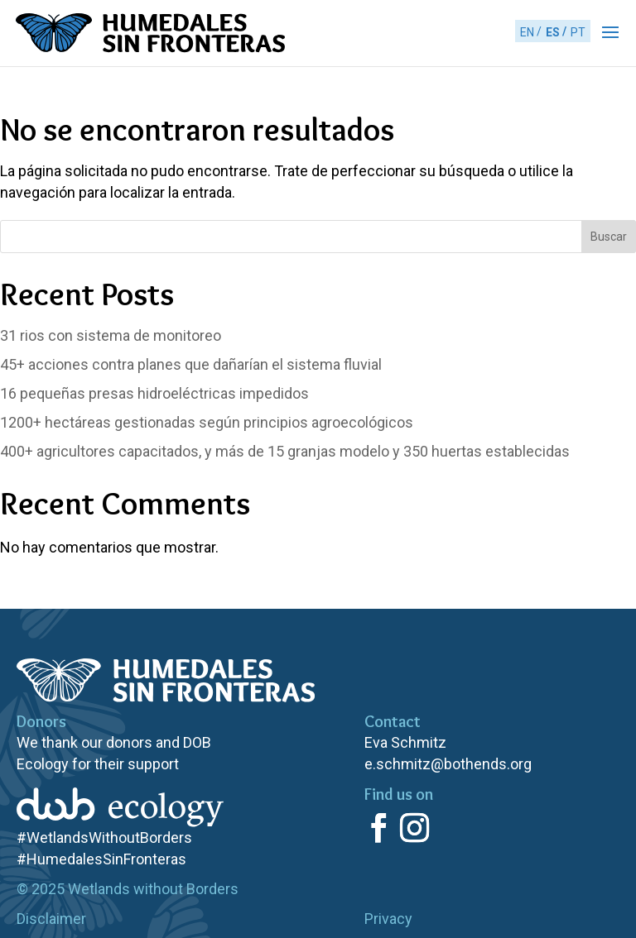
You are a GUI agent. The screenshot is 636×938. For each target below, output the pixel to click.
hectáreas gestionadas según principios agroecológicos (206, 422)
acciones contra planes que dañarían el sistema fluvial (191, 364)
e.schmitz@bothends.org (448, 764)
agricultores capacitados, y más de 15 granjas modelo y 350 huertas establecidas (285, 451)
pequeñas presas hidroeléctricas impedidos (154, 393)
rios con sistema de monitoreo (110, 335)
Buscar (608, 236)
